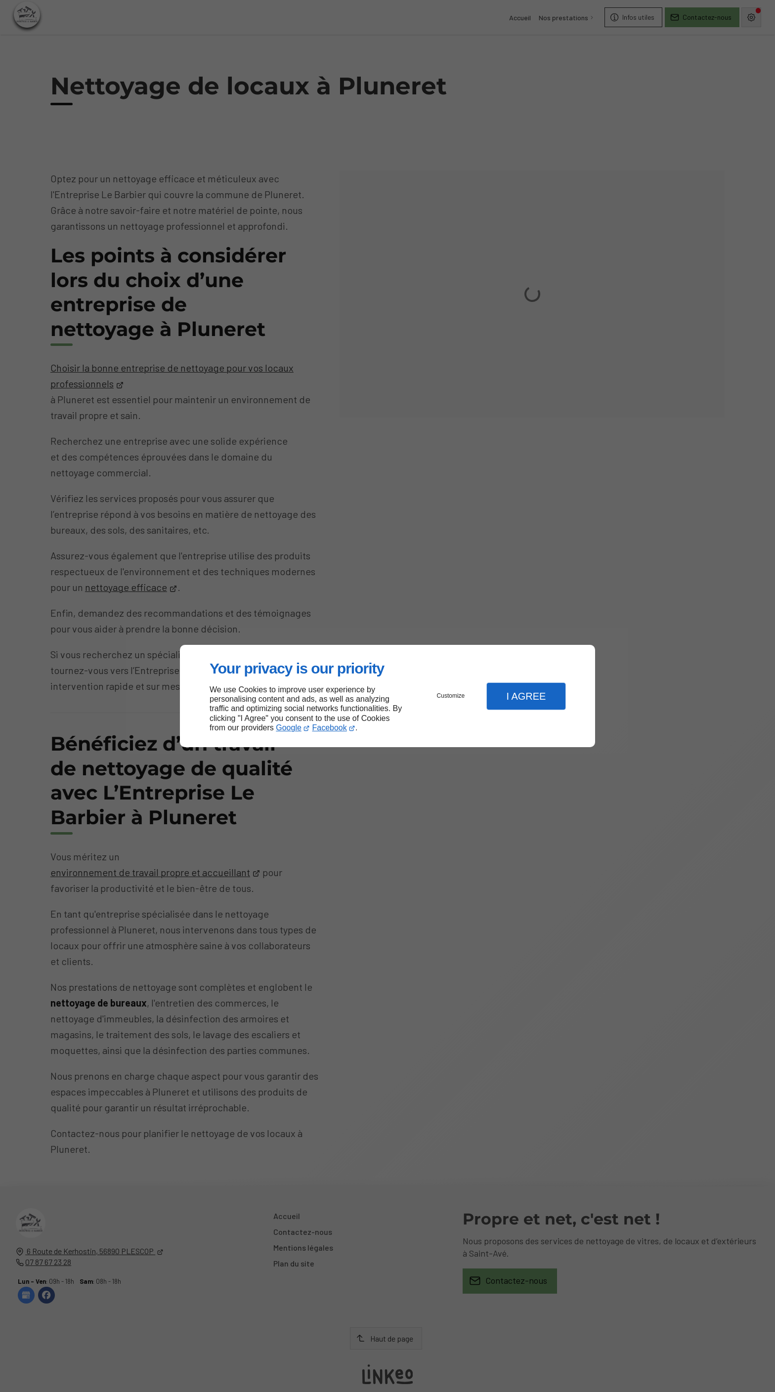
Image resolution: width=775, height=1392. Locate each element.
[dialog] (387, 696)
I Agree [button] (526, 696)
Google (288, 727)
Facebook (329, 727)
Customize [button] (451, 695)
